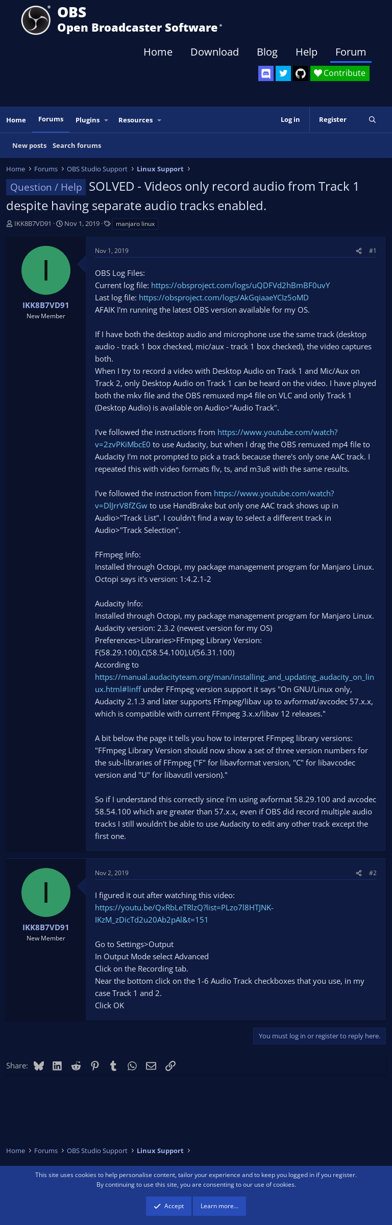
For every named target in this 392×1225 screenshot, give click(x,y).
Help (306, 52)
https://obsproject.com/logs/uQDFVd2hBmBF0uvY (240, 285)
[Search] (372, 119)
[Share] (358, 250)
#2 (373, 873)
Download (214, 52)
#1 (373, 250)
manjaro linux (135, 223)
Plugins (88, 119)
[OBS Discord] (266, 73)
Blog (267, 52)
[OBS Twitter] (283, 73)
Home (158, 52)
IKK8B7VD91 (33, 223)
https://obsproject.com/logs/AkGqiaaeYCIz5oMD (224, 297)
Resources (135, 119)
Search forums (77, 145)
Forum (350, 52)
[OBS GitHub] (300, 73)
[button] (107, 120)
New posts (29, 145)
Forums (50, 118)
